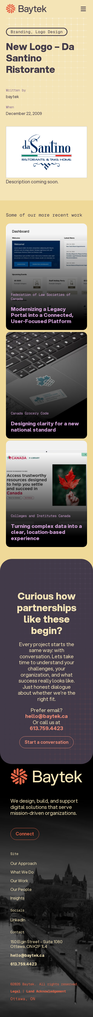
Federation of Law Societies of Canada (40, 296)
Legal (15, 991)
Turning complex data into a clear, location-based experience (46, 532)
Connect (25, 833)
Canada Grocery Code (30, 413)
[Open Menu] (83, 9)
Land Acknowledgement (46, 991)
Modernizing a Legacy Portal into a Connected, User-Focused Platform (42, 315)
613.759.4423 (46, 728)
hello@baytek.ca (46, 716)
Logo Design (49, 31)
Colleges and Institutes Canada (40, 516)
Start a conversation (46, 742)
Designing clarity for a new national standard (45, 426)
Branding (21, 31)
